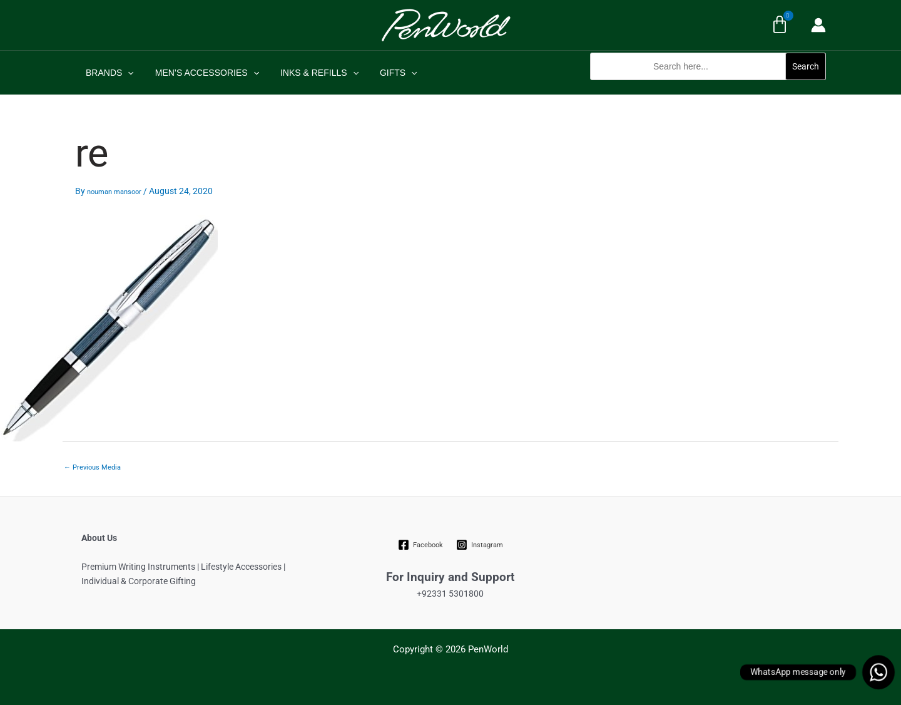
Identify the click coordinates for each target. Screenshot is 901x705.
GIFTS (385, 73)
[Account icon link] (818, 25)
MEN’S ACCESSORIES (201, 73)
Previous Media (92, 467)
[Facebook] (420, 544)
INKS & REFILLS (310, 73)
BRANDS (108, 73)
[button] (708, 86)
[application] (125, 73)
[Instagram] (479, 544)
